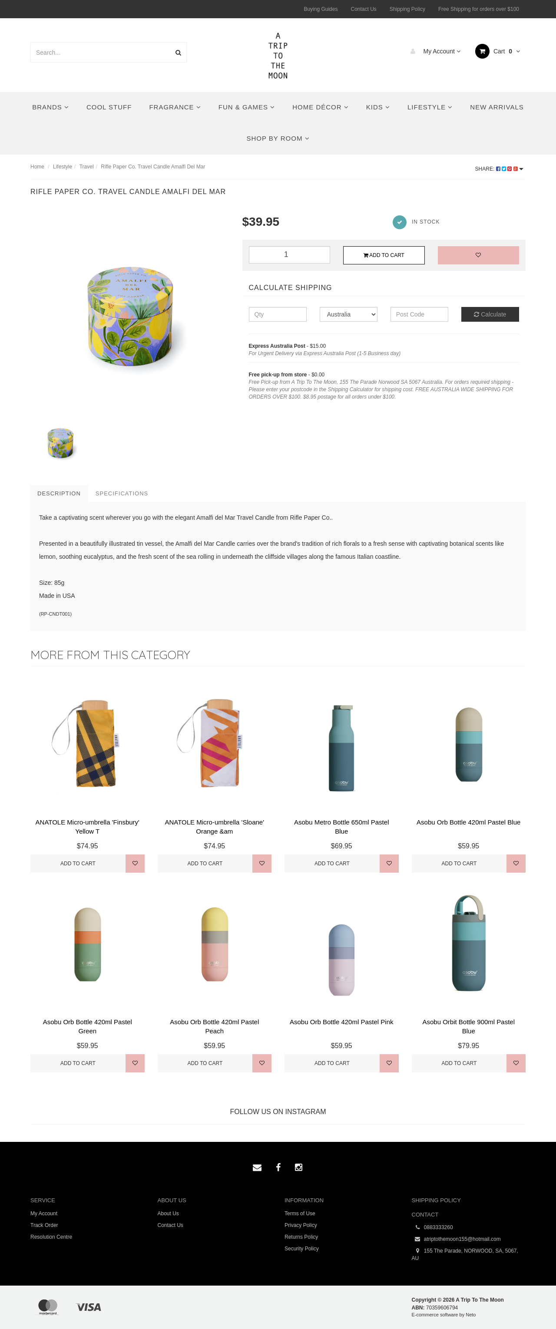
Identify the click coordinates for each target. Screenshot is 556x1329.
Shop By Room (277, 138)
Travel (86, 167)
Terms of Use (300, 1213)
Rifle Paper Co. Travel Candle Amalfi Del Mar (153, 167)
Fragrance (175, 107)
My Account (433, 51)
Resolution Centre (51, 1237)
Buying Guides (321, 9)
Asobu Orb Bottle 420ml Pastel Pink (341, 1022)
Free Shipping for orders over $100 (478, 9)
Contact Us (363, 9)
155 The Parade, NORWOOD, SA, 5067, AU (465, 1254)
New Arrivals (496, 107)
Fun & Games (246, 107)
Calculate (490, 314)
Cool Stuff (109, 107)
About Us (168, 1213)
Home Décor (320, 107)
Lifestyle (430, 107)
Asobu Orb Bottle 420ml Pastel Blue (468, 822)
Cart (497, 51)
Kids (378, 107)
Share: (499, 169)
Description (59, 493)
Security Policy (302, 1249)
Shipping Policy (407, 9)
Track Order (44, 1225)
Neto (471, 1314)
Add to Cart (384, 255)
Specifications (122, 493)
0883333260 (432, 1227)
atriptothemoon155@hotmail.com (456, 1239)
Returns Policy (301, 1237)
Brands (50, 107)
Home (37, 167)
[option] (129, 312)
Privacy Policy (301, 1225)
